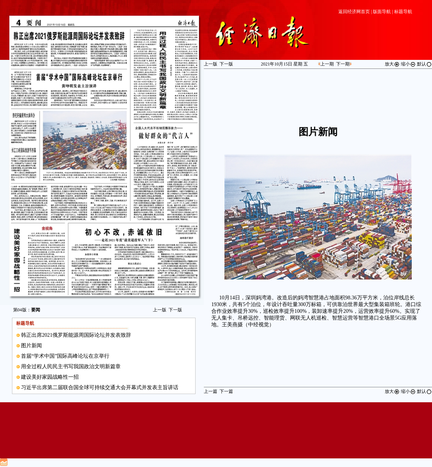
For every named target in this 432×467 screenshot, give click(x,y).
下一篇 (226, 391)
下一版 (175, 309)
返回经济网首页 (354, 11)
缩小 (408, 64)
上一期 (327, 64)
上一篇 (210, 391)
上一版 (159, 309)
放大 (392, 64)
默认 (424, 64)
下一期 (343, 64)
